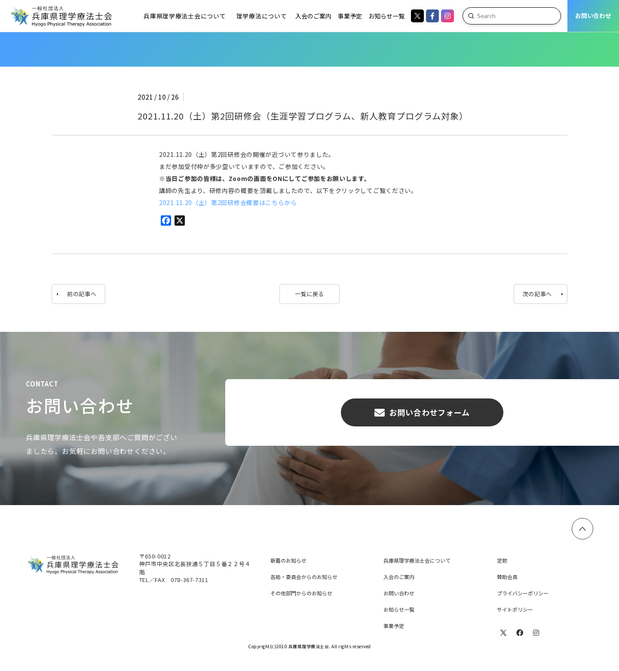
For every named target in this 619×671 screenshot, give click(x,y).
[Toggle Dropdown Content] (184, 16)
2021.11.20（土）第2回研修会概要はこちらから (228, 202)
